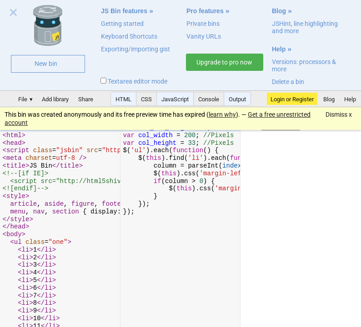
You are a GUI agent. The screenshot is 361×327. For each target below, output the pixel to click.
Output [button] (237, 99)
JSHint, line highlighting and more (305, 27)
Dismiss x (339, 114)
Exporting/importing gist (135, 49)
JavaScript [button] (175, 99)
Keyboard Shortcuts (129, 36)
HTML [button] (123, 99)
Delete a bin (288, 81)
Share (85, 99)
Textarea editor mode (133, 81)
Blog (279, 11)
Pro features (205, 11)
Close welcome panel (13, 14)
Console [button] (208, 99)
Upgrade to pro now (224, 62)
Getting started (122, 23)
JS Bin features (124, 11)
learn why (222, 114)
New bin (46, 63)
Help (279, 49)
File (22, 99)
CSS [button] (146, 99)
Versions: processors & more (304, 65)
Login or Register (292, 99)
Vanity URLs (203, 36)
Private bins (203, 23)
